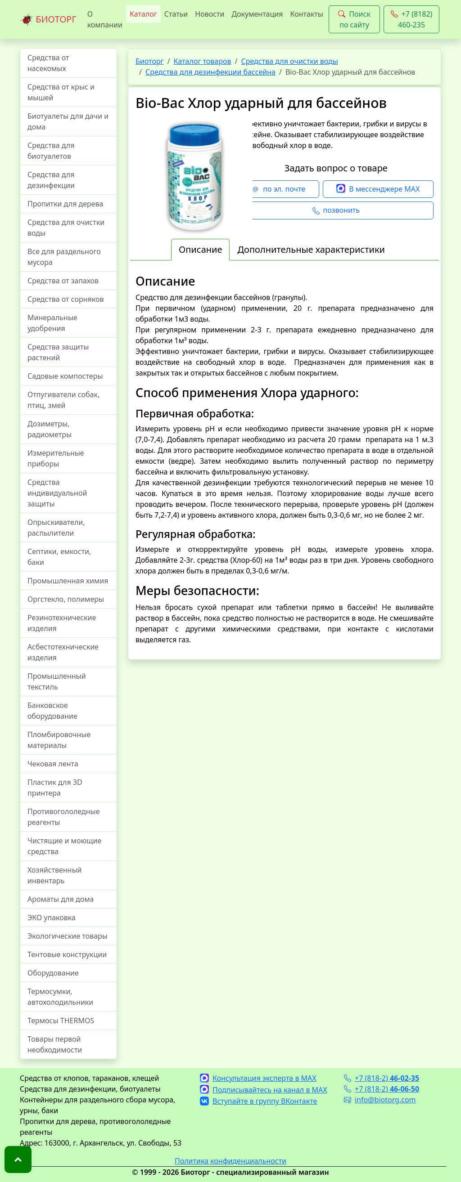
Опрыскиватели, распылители (56, 527)
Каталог (143, 14)
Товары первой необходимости (54, 1044)
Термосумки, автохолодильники (60, 996)
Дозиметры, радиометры (49, 429)
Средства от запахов (63, 281)
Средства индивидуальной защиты (57, 493)
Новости (209, 14)
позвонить (336, 210)
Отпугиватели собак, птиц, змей (63, 400)
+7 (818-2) (381, 1078)
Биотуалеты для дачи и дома (67, 121)
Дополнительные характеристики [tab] (311, 249)
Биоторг (150, 61)
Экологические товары (67, 936)
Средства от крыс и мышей (61, 92)
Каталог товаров (202, 61)
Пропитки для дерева (65, 204)
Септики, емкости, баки (59, 556)
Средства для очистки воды (65, 227)
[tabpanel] (285, 459)
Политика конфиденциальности (230, 1161)
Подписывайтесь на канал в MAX (263, 1090)
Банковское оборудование (52, 710)
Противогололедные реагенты (63, 816)
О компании (104, 19)
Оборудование (53, 973)
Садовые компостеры (65, 376)
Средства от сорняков (65, 299)
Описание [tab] (200, 249)
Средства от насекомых (48, 63)
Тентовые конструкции (67, 954)
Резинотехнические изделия (61, 623)
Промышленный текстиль (56, 681)
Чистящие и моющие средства (64, 846)
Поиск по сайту (354, 19)
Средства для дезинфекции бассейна (210, 72)
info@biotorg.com (380, 1100)
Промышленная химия (67, 581)
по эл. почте (278, 189)
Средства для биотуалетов (50, 150)
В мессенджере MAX (378, 189)
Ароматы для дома (60, 899)
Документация (257, 14)
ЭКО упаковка (51, 917)
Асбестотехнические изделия (63, 652)
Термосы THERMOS (60, 1020)
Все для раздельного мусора (64, 256)
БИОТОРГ (48, 20)
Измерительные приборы (55, 458)
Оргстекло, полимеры (65, 599)
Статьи (176, 14)
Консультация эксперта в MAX (258, 1078)
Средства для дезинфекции (51, 180)
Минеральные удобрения (52, 323)
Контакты (306, 14)
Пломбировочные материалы (58, 740)
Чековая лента (52, 764)
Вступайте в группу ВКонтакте (258, 1101)
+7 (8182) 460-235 (412, 19)
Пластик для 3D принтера (54, 787)
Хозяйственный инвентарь (54, 875)
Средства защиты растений (58, 352)
